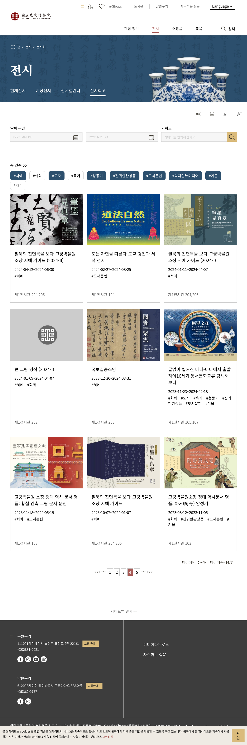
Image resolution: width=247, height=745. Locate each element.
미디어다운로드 (156, 650)
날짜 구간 (17, 128)
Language (220, 6)
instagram (28, 665)
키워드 (166, 128)
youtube (36, 665)
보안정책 (107, 736)
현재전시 (18, 90)
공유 (198, 114)
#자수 (18, 188)
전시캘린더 (70, 90)
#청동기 (96, 175)
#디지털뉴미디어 (185, 175)
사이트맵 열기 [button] (121, 616)
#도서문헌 (154, 175)
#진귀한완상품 (124, 175)
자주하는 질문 (154, 660)
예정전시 (43, 90)
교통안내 (89, 649)
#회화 (37, 175)
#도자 (56, 175)
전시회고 (42, 46)
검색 (232, 137)
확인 (238, 735)
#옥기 (75, 175)
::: (82, 6)
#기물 (213, 175)
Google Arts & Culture (44, 665)
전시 (28, 46)
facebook (20, 665)
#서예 (18, 175)
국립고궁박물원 (30, 16)
